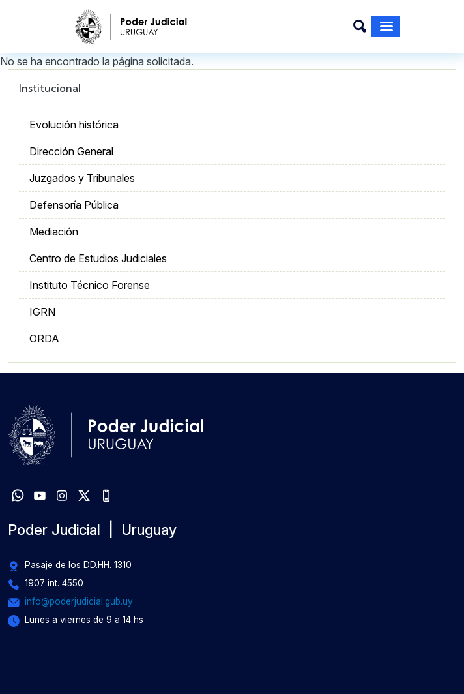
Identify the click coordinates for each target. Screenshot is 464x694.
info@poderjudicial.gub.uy (79, 601)
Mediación (53, 231)
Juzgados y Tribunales (82, 178)
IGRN (42, 311)
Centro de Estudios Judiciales (98, 258)
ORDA (44, 338)
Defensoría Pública (74, 204)
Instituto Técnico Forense (89, 285)
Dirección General (71, 151)
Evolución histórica (74, 124)
